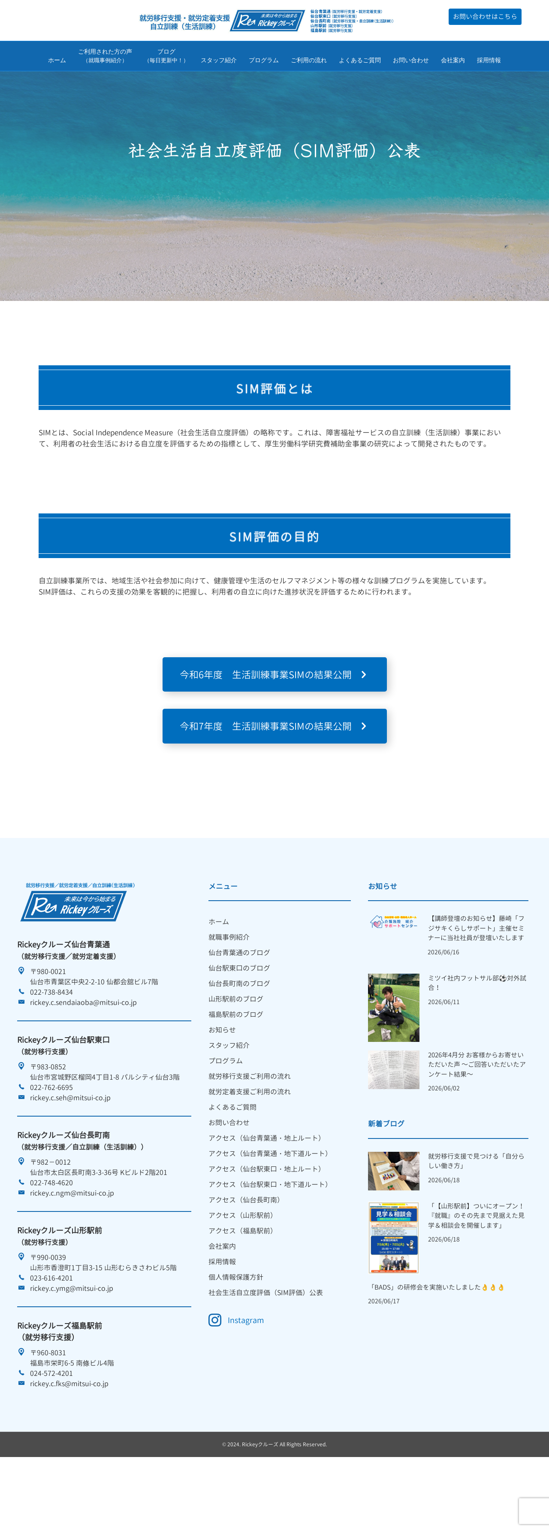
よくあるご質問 (360, 61)
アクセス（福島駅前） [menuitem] (242, 1284)
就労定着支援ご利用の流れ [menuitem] (249, 1145)
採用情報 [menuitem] (222, 1315)
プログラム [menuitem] (225, 1114)
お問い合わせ (411, 61)
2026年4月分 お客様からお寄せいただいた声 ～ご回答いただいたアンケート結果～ (477, 1118)
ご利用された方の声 (105, 57)
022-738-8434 (51, 1045)
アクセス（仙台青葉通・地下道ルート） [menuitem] (270, 1207)
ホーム (57, 61)
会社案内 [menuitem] (222, 1300)
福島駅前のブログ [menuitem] (235, 1068)
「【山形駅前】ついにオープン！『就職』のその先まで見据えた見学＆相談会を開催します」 (476, 1269)
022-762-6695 (51, 1141)
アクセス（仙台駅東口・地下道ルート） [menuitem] (270, 1238)
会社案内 (453, 61)
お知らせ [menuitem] (222, 1083)
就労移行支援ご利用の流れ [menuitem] (249, 1130)
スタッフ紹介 (219, 61)
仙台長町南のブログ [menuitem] (239, 1037)
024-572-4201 (51, 1427)
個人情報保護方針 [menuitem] (235, 1331)
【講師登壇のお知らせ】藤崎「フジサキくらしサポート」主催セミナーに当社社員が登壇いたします (476, 982)
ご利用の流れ (309, 61)
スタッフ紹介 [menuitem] (229, 1099)
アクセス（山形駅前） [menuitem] (242, 1269)
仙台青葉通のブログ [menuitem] (239, 1006)
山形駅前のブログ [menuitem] (235, 1052)
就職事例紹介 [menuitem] (229, 991)
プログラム (264, 61)
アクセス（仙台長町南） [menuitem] (246, 1253)
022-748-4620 (51, 1236)
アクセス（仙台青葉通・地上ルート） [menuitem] (266, 1191)
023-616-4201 (51, 1331)
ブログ (166, 57)
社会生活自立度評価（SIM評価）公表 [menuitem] (265, 1346)
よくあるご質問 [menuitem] (232, 1161)
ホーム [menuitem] (218, 975)
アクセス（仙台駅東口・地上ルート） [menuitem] (266, 1222)
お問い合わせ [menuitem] (229, 1176)
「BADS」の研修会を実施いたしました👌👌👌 (436, 1340)
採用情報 (489, 61)
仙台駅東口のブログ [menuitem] (239, 1021)
